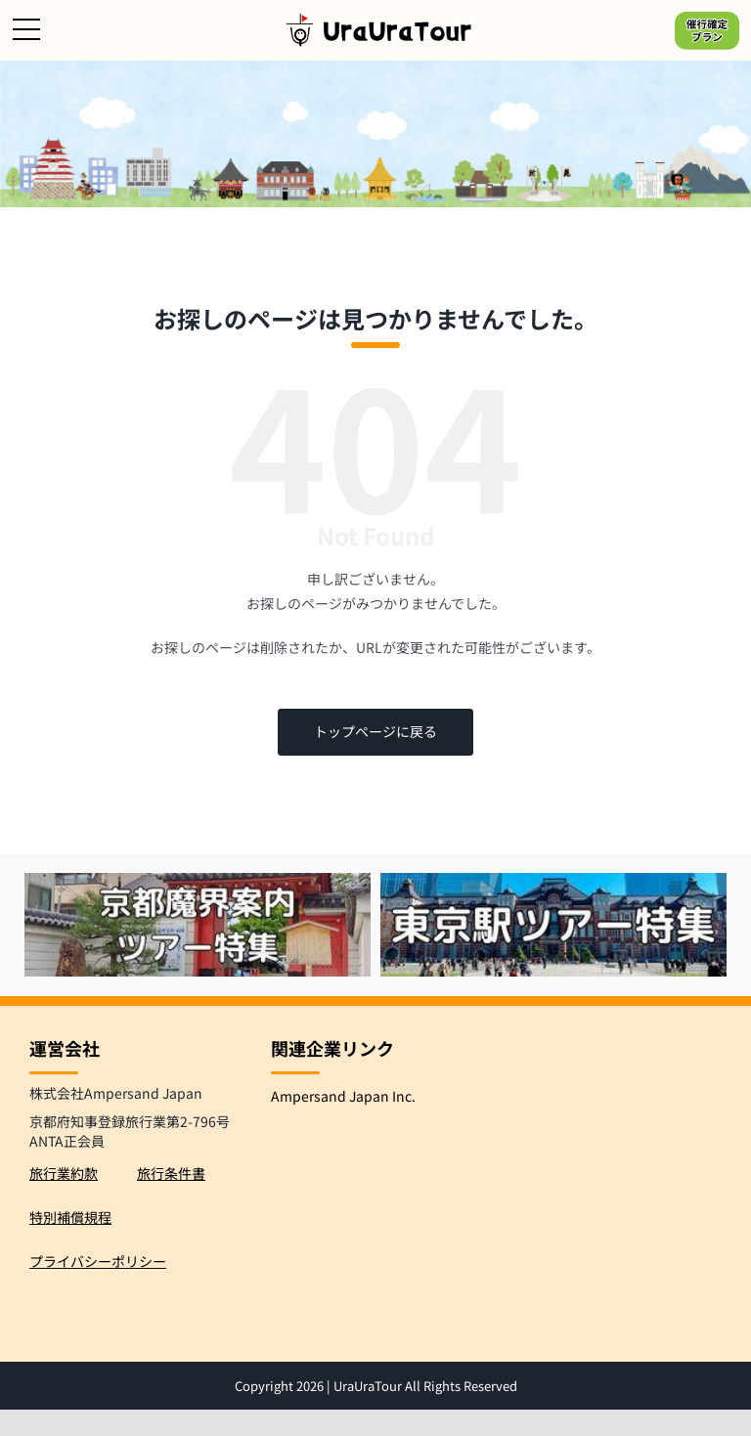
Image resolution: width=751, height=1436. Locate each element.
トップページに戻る (375, 731)
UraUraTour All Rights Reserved (425, 1385)
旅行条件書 (171, 1173)
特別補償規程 (70, 1217)
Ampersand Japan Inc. (343, 1096)
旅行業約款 (63, 1173)
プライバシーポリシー (97, 1261)
